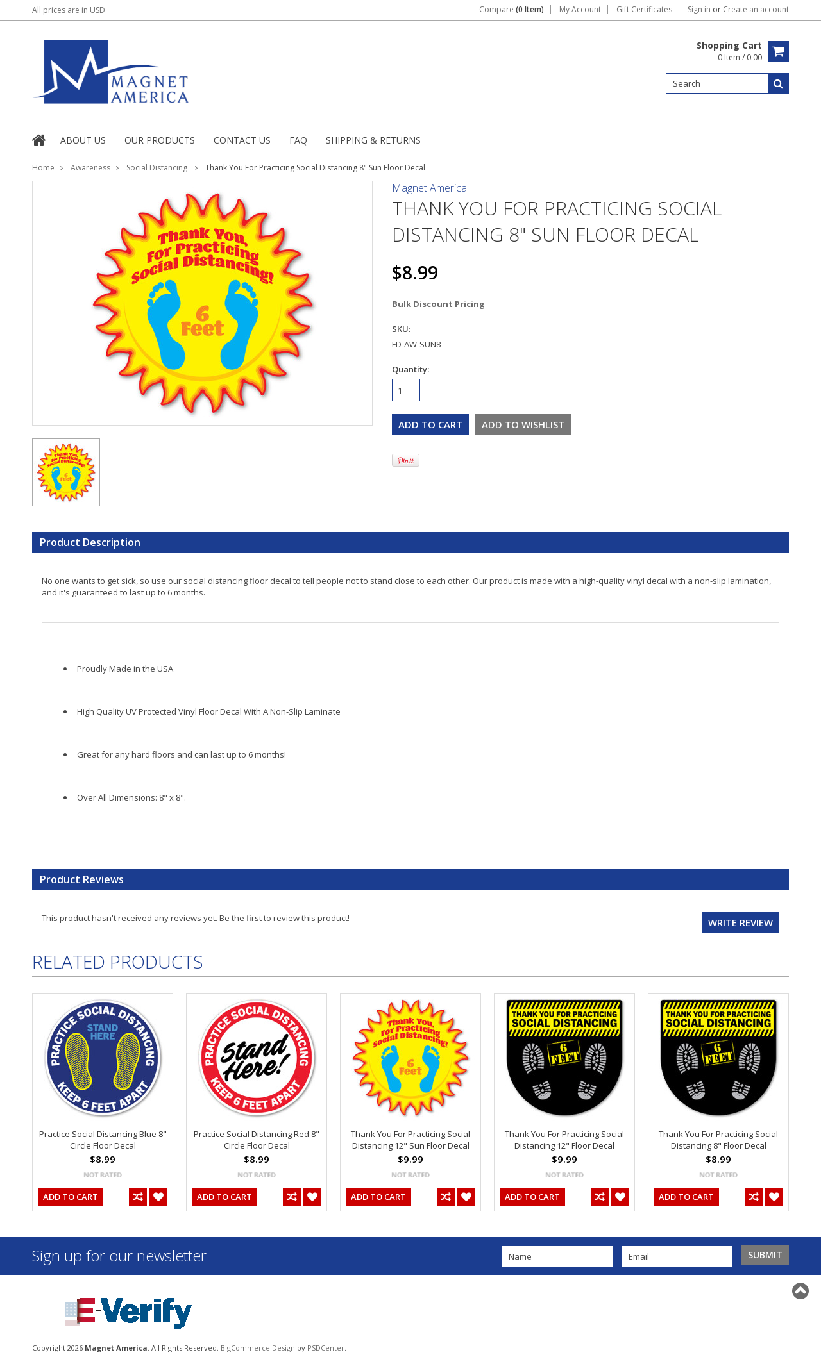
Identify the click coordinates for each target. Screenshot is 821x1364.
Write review (740, 922)
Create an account (756, 9)
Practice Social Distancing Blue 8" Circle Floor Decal (103, 1139)
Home (43, 167)
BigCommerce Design (258, 1347)
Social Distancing (157, 167)
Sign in (699, 9)
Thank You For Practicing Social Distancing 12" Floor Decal (564, 1139)
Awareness (90, 167)
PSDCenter (325, 1347)
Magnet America (429, 188)
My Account (580, 9)
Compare (511, 9)
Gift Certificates (644, 9)
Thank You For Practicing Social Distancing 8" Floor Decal (718, 1139)
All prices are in (68, 9)
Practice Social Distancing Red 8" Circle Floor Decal (256, 1139)
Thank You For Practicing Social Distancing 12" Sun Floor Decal (410, 1139)
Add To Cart (70, 1196)
